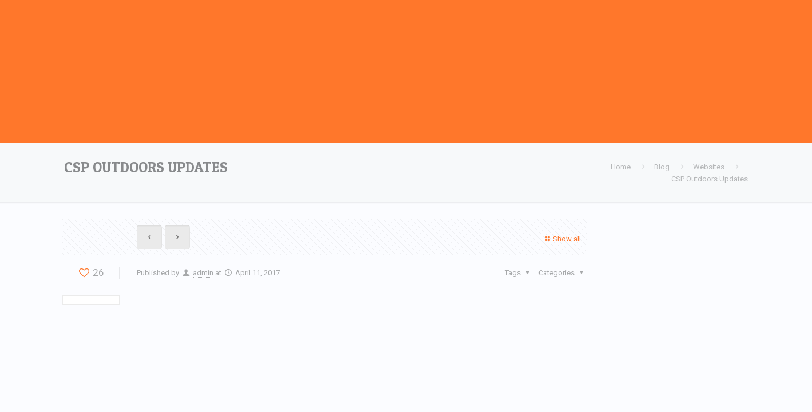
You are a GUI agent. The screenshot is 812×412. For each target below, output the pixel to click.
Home (621, 167)
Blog (662, 167)
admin (203, 272)
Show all (561, 239)
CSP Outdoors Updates (709, 179)
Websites (708, 167)
